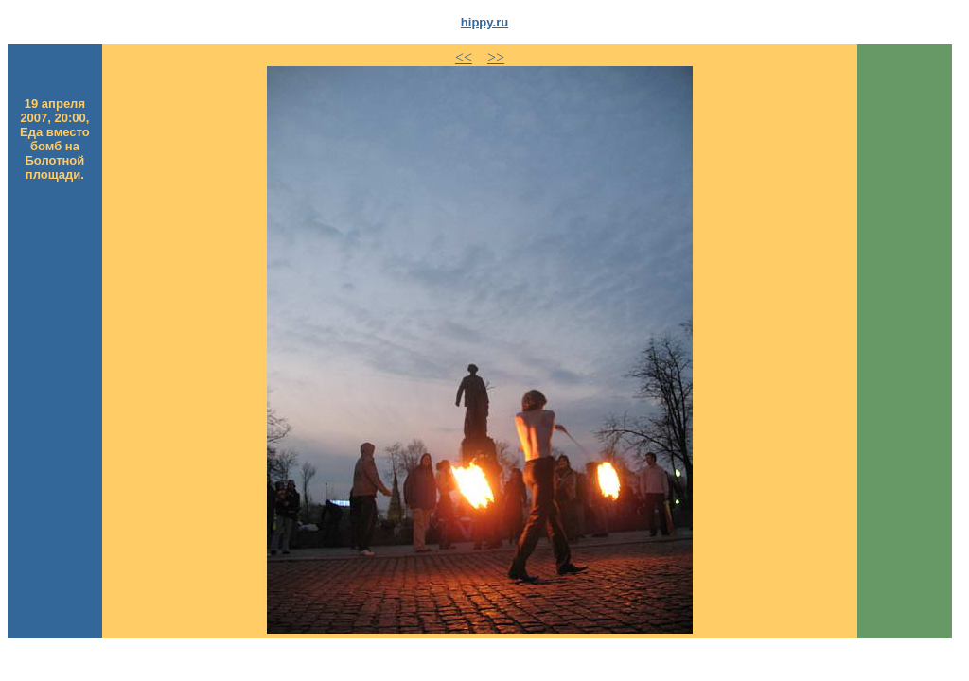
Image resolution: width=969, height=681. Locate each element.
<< (463, 57)
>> (495, 57)
